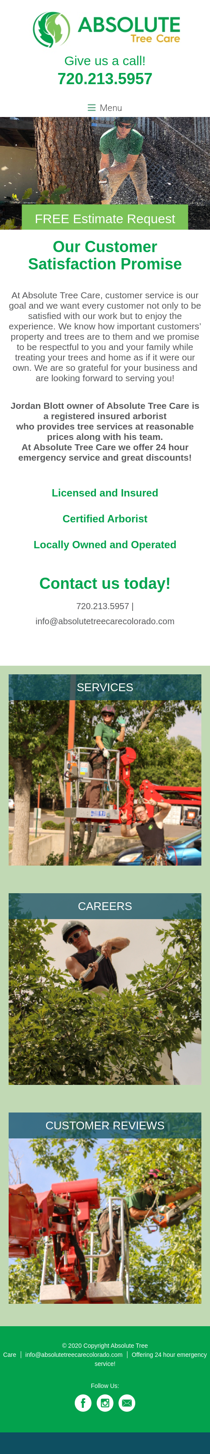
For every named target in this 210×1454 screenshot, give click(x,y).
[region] (105, 173)
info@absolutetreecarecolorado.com (74, 1354)
